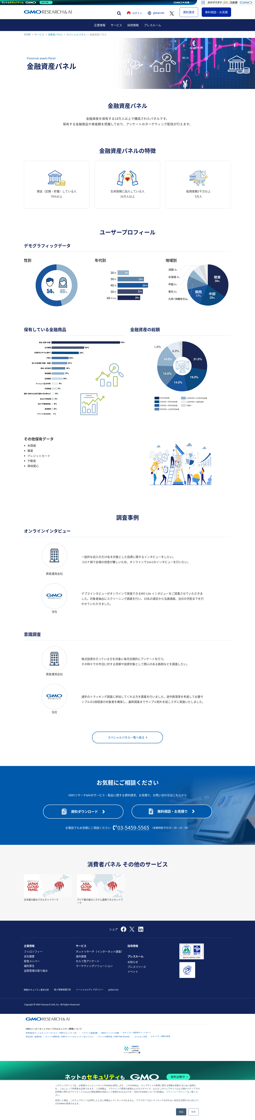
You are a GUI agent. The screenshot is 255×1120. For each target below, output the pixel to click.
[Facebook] (123, 935)
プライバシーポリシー (176, 1092)
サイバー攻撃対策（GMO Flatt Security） (114, 1041)
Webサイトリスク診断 (110, 1037)
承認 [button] (181, 1112)
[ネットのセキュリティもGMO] (27, 2)
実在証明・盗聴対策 (34, 1041)
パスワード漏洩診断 (90, 1037)
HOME (27, 39)
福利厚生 (29, 970)
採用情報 (133, 29)
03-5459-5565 (133, 832)
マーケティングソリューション (94, 970)
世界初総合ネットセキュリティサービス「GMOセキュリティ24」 (52, 1037)
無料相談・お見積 (216, 14)
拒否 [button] (193, 1112)
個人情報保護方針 (62, 994)
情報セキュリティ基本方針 (36, 994)
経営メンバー (32, 966)
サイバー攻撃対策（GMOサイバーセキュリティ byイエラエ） (69, 1041)
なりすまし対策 (141, 1041)
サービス (116, 29)
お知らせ (133, 967)
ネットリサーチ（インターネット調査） (100, 956)
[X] (132, 933)
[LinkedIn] (140, 935)
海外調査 (81, 961)
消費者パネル (55, 39)
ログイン (137, 15)
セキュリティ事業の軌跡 (160, 1041)
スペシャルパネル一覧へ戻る (126, 742)
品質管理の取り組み (36, 975)
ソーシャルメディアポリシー (89, 994)
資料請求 (188, 14)
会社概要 (29, 961)
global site (158, 15)
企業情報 (99, 29)
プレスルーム (152, 29)
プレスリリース (137, 971)
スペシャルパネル (76, 39)
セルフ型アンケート (88, 966)
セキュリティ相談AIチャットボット (137, 1037)
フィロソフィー (33, 956)
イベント (133, 976)
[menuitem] (99, 29)
